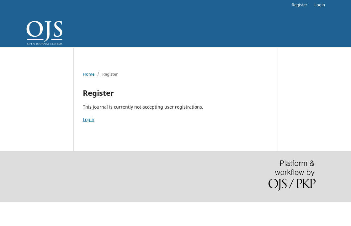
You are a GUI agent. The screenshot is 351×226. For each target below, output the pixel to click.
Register (299, 5)
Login (319, 5)
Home (88, 74)
